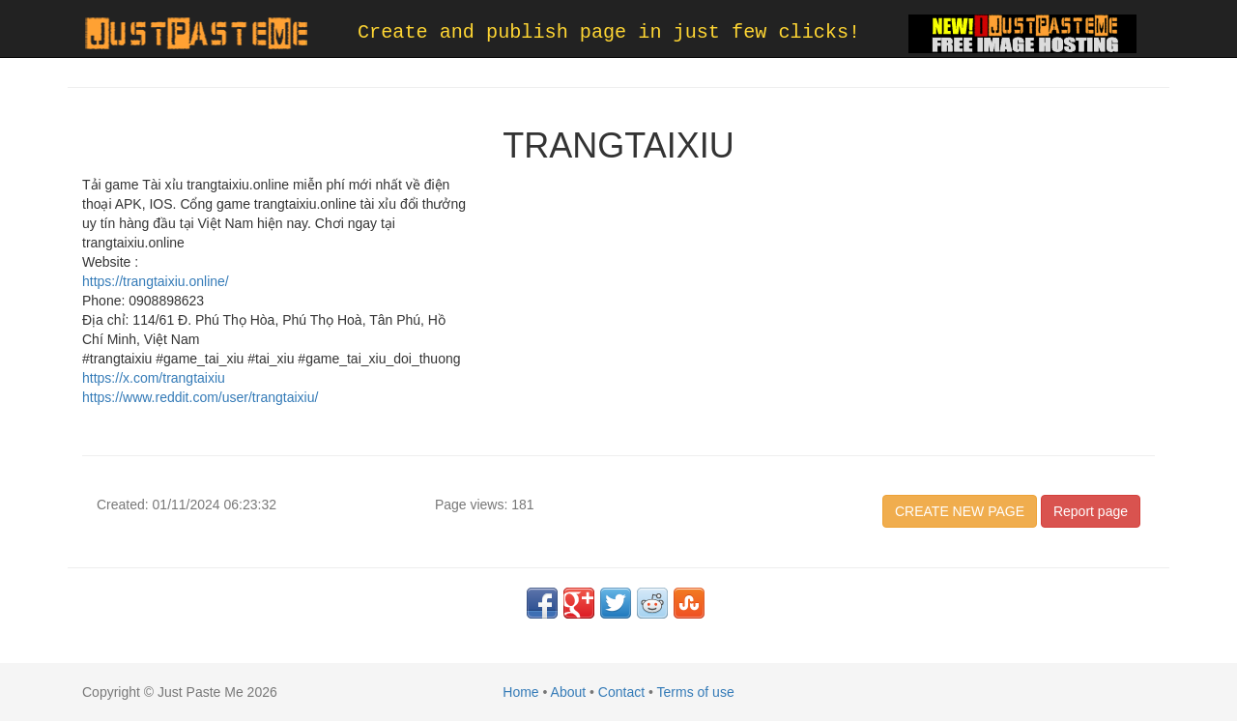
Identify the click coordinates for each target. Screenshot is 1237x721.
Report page (1090, 511)
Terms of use (695, 692)
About (569, 692)
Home (520, 692)
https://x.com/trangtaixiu (153, 378)
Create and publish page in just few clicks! (609, 32)
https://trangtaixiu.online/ (155, 281)
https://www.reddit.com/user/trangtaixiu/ (200, 397)
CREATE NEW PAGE (959, 511)
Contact (621, 692)
